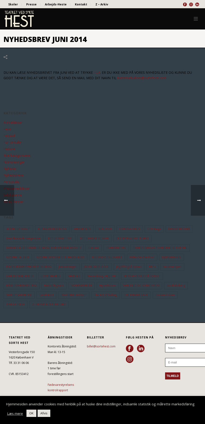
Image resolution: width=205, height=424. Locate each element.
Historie (9, 149)
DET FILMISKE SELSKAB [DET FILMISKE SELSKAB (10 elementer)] (94, 238)
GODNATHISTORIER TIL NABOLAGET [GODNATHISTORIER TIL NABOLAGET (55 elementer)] (61, 257)
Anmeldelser (13, 122)
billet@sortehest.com (101, 346)
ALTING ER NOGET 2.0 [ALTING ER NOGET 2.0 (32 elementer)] (52, 229)
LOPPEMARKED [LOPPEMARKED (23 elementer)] (51, 276)
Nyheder (10, 169)
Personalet (12, 182)
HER (97, 72)
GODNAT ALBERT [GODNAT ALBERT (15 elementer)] (17, 257)
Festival (9, 136)
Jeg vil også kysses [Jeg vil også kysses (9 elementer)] (129, 267)
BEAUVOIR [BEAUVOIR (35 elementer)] (105, 229)
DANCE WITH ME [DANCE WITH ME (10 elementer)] (179, 229)
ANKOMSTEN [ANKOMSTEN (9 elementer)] (82, 229)
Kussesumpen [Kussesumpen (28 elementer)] (172, 267)
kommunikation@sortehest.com (142, 78)
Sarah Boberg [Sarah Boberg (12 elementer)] (176, 286)
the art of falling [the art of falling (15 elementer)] (105, 295)
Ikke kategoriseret (17, 155)
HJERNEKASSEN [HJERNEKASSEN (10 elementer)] (171, 257)
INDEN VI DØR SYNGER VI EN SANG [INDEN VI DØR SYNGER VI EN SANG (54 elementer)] (28, 267)
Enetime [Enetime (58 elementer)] (93, 248)
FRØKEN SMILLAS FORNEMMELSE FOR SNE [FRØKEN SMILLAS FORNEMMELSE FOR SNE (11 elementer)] (160, 248)
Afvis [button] (43, 413)
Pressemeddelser (17, 188)
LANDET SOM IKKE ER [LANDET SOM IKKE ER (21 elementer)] (20, 276)
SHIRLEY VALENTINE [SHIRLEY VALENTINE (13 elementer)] (19, 295)
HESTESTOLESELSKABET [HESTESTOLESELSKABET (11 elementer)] (107, 257)
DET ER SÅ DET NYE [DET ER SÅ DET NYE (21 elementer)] (60, 238)
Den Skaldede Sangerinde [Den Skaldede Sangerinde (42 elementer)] (23, 238)
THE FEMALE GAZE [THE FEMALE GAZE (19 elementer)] (136, 295)
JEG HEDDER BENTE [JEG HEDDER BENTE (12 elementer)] (96, 267)
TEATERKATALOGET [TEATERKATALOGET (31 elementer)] (74, 295)
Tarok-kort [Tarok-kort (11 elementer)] (46, 295)
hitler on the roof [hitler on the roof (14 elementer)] (142, 257)
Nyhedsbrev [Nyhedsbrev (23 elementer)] (107, 286)
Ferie (7, 129)
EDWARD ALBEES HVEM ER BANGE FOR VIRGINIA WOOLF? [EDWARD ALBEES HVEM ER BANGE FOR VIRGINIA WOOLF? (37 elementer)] (43, 248)
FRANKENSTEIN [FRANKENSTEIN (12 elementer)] (116, 248)
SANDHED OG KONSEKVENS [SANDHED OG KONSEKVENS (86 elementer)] (141, 286)
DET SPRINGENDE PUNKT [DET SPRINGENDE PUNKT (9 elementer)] (132, 238)
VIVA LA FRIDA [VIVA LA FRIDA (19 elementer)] (15, 304)
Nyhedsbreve (14, 175)
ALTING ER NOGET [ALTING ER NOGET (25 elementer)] (18, 229)
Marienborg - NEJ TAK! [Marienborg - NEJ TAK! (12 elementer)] (101, 276)
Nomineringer (14, 162)
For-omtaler (13, 142)
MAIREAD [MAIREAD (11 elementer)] (74, 276)
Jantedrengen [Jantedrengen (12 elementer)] (68, 267)
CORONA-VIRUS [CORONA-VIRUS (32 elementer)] (129, 229)
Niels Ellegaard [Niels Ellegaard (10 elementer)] (54, 286)
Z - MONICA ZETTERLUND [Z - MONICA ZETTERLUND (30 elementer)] (49, 304)
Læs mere (15, 413)
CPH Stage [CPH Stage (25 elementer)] (154, 229)
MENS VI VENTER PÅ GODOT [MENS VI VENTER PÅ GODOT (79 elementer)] (142, 276)
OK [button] (31, 413)
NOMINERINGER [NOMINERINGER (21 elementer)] (81, 286)
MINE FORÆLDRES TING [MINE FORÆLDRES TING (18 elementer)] (21, 286)
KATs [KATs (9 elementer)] (152, 267)
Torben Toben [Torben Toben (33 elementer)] (165, 295)
